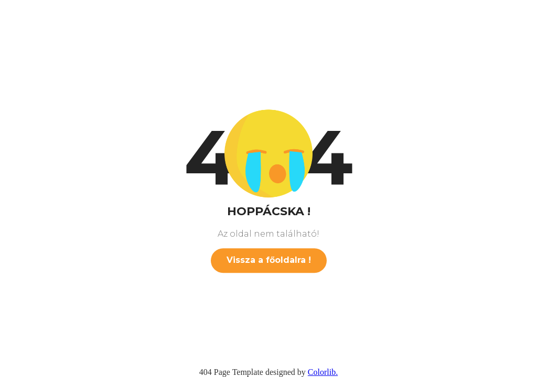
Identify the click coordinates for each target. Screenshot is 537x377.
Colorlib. (323, 372)
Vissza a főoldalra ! (269, 260)
